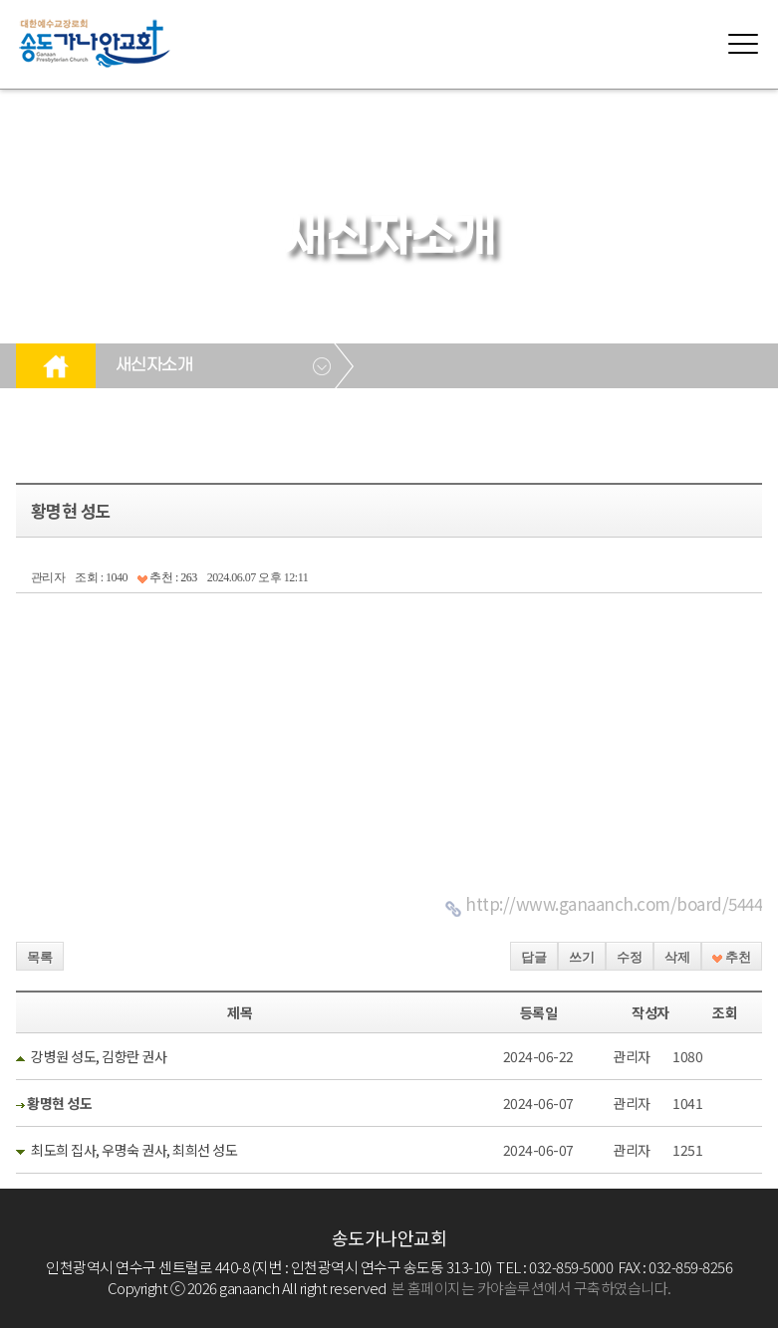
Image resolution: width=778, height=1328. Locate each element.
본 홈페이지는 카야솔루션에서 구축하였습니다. (531, 1287)
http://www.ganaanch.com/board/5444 (613, 903)
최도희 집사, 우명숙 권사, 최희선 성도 (134, 1150)
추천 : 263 (167, 577)
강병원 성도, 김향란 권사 (98, 1056)
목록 (40, 957)
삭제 (677, 957)
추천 (731, 957)
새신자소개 (154, 365)
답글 (534, 957)
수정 (630, 957)
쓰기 (582, 957)
